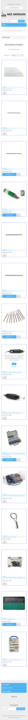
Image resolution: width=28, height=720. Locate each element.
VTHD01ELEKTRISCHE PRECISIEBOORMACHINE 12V (12, 372)
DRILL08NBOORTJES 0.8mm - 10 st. (7, 128)
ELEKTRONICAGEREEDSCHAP (10, 30)
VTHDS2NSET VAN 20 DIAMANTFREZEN (8, 619)
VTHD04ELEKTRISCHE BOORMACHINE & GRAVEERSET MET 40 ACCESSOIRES (13, 453)
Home (3, 30)
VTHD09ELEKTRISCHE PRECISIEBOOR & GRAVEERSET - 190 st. (13, 577)
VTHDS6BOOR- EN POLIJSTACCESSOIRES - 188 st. (11, 660)
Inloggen (18, 4)
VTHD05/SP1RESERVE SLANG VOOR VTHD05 (9, 537)
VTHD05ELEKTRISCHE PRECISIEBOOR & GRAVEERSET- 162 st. (13, 495)
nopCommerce (16, 717)
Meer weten (14, 366)
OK (14, 363)
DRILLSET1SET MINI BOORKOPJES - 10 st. (9, 331)
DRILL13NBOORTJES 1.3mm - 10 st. (7, 291)
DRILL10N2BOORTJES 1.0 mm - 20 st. (7, 209)
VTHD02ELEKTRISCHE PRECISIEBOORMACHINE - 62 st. (12, 413)
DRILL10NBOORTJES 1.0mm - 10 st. (7, 169)
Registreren (11, 4)
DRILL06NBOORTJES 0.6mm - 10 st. (7, 88)
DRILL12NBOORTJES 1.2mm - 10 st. (7, 250)
